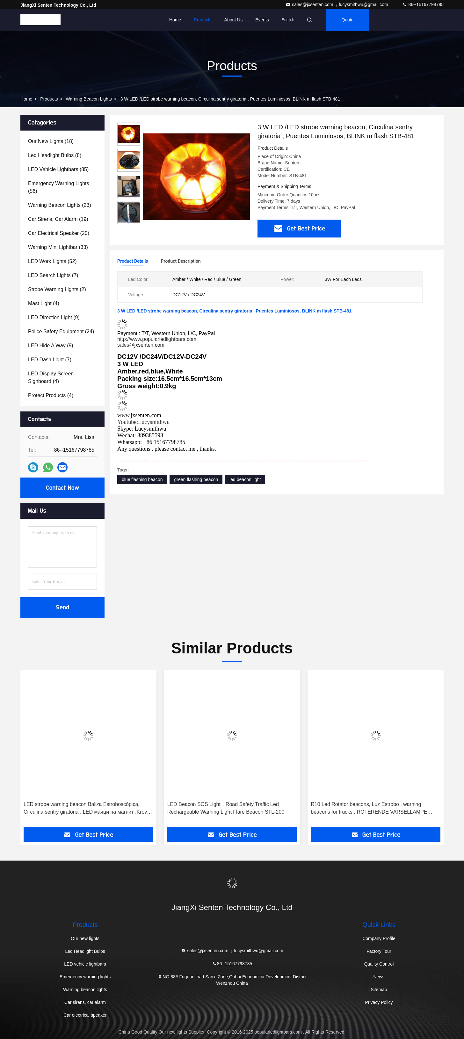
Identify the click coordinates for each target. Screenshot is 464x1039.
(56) (58, 187)
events (262, 19)
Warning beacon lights (89, 99)
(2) (57, 289)
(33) (58, 247)
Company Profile (378, 938)
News (378, 976)
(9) (54, 317)
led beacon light (245, 479)
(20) (58, 233)
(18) (51, 141)
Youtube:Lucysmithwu (143, 422)
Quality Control (379, 964)
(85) (58, 169)
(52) (52, 261)
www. (124, 415)
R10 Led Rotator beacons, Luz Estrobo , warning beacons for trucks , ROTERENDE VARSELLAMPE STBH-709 (369, 809)
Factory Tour (378, 951)
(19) (58, 219)
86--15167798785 (423, 4)
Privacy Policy (379, 1002)
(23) (59, 205)
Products (202, 19)
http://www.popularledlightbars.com (156, 339)
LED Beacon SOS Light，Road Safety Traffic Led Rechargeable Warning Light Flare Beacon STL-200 (226, 808)
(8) (54, 155)
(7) (53, 275)
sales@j (126, 345)
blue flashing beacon (142, 479)
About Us (233, 19)
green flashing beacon (196, 479)
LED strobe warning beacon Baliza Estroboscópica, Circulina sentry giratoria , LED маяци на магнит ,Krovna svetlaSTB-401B (88, 809)
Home (175, 19)
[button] (129, 221)
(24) (61, 331)
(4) (43, 303)
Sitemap (379, 989)
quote (347, 19)
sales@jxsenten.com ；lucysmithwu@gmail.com (337, 4)
